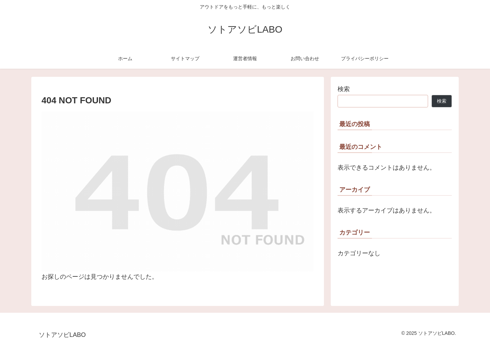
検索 (344, 89)
